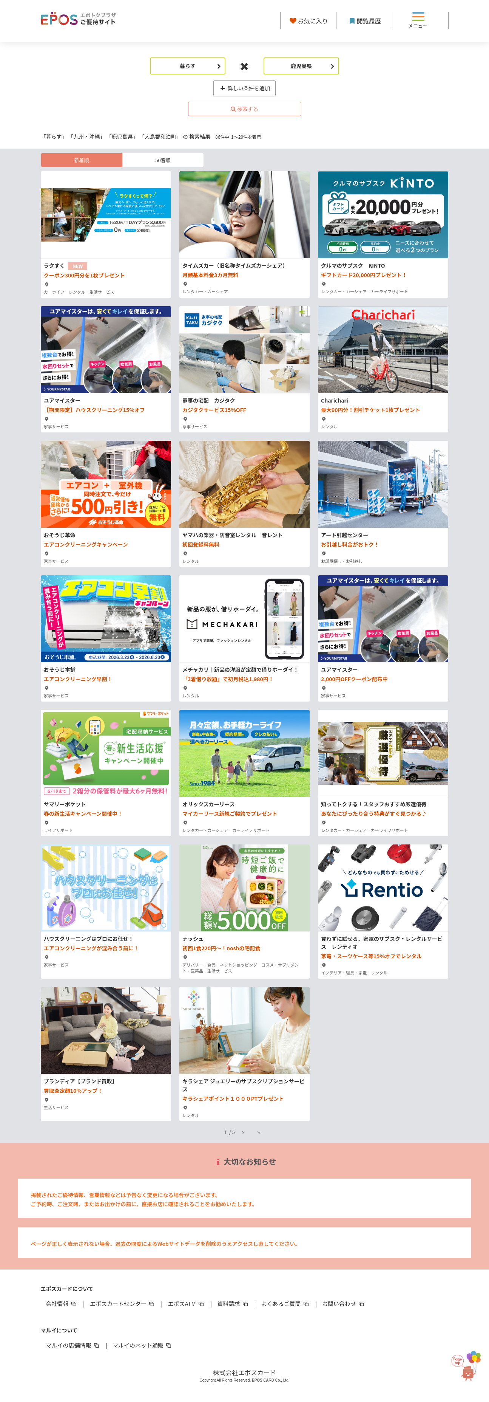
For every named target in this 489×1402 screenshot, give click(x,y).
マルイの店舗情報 (73, 1345)
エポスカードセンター (123, 1304)
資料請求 (233, 1304)
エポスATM (186, 1304)
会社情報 (62, 1304)
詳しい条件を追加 (244, 88)
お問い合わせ (343, 1304)
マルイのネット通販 (143, 1345)
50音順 (162, 160)
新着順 (81, 160)
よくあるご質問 (285, 1304)
